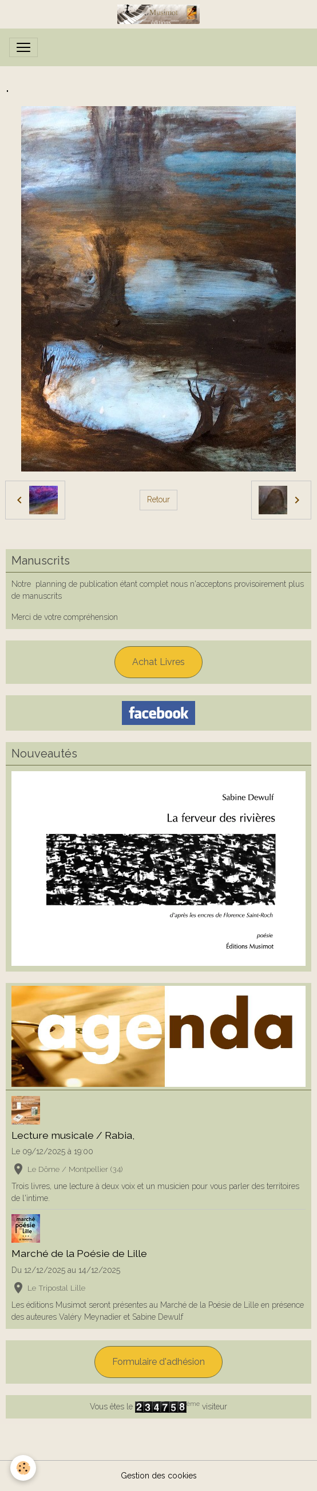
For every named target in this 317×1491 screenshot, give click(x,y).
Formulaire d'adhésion (158, 1361)
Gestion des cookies (159, 1475)
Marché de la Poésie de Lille (79, 1253)
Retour (158, 499)
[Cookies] (23, 1468)
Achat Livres (158, 661)
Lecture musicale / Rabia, (72, 1135)
